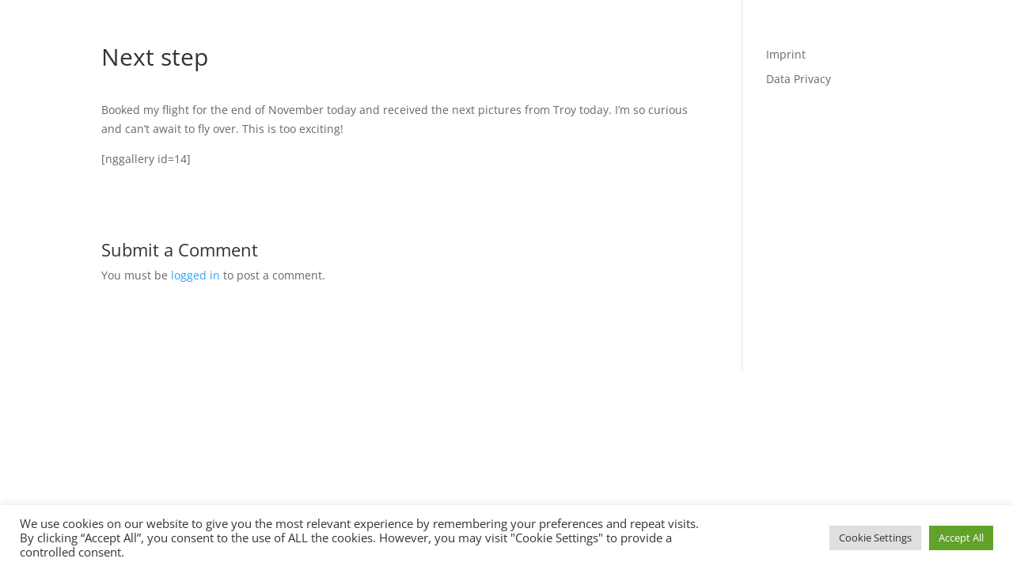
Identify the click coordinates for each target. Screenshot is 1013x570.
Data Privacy (798, 78)
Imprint (786, 54)
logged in (195, 275)
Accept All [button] (961, 537)
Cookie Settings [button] (875, 537)
